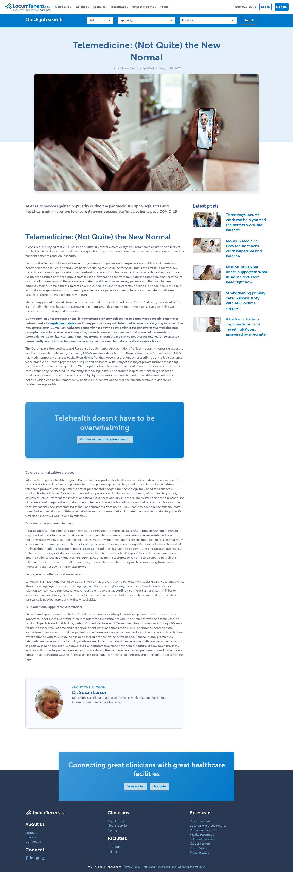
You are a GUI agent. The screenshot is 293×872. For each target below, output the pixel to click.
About (164, 7)
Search (249, 20)
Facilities (81, 7)
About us (31, 832)
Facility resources (202, 834)
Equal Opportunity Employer (188, 867)
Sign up (281, 7)
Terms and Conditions (155, 867)
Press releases (199, 852)
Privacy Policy (131, 867)
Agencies (99, 7)
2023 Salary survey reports (208, 825)
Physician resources (203, 830)
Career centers (200, 843)
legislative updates (63, 323)
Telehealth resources (204, 839)
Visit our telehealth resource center (104, 439)
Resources (119, 7)
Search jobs (135, 786)
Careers (30, 837)
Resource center (201, 821)
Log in (265, 7)
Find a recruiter (118, 825)
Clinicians (62, 7)
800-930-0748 (245, 7)
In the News (198, 848)
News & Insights (143, 7)
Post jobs (159, 786)
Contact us (33, 841)
